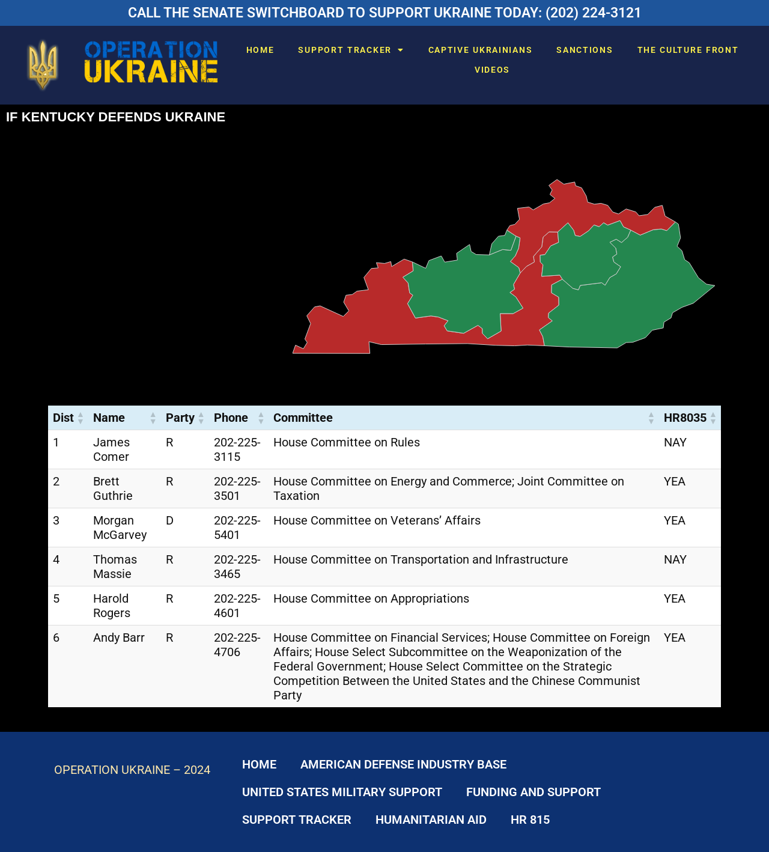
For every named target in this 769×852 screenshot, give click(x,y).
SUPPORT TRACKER (351, 50)
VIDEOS (492, 70)
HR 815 (530, 819)
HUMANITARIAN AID (431, 819)
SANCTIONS (584, 50)
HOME (260, 50)
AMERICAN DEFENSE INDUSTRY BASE (403, 764)
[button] (80, 417)
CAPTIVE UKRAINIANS (480, 50)
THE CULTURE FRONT (688, 50)
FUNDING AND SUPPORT (533, 792)
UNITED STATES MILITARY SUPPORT (342, 792)
